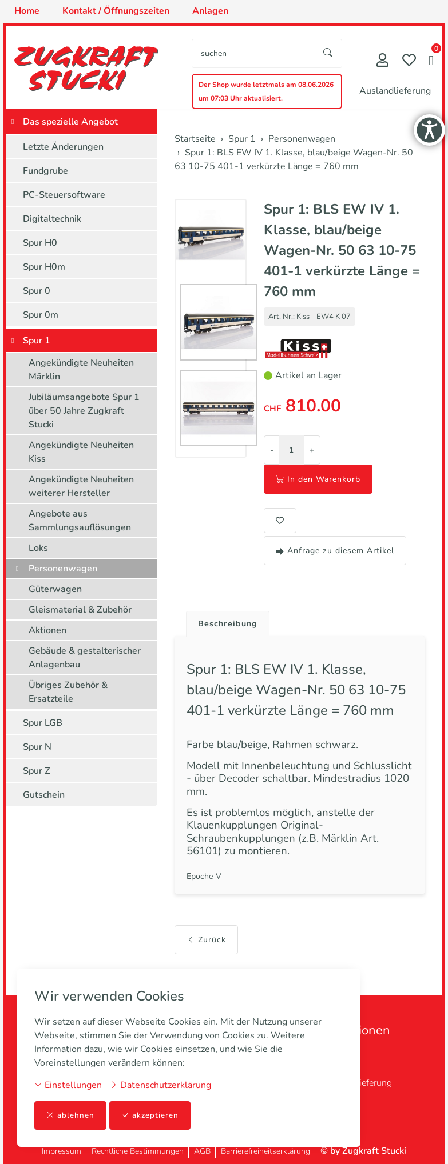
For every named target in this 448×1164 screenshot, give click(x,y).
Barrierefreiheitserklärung (265, 1151)
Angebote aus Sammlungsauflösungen (80, 520)
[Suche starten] (328, 53)
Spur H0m (44, 267)
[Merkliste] (409, 61)
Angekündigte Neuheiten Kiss (81, 452)
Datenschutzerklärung (160, 1084)
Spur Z (36, 771)
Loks (38, 548)
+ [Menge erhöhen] (312, 450)
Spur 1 (36, 340)
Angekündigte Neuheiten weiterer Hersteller (81, 486)
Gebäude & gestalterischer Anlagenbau (85, 658)
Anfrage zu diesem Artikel (335, 550)
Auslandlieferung (395, 91)
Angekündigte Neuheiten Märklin (81, 370)
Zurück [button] (206, 958)
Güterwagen (55, 589)
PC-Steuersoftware (64, 195)
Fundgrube (45, 171)
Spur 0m (40, 315)
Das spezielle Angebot (70, 121)
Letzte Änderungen (63, 147)
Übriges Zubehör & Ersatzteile (68, 692)
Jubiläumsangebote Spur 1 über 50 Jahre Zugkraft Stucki (84, 411)
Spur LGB (42, 723)
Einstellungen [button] (68, 1084)
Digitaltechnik (52, 219)
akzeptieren (151, 1115)
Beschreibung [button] (230, 624)
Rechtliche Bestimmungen (138, 1151)
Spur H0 (40, 243)
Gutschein (44, 795)
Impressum (61, 1151)
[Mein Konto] (382, 61)
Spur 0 (36, 291)
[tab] (226, 621)
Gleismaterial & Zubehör (80, 609)
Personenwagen (63, 568)
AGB (202, 1151)
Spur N (37, 747)
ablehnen (70, 1115)
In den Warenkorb (318, 479)
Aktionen (47, 630)
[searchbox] (253, 53)
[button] (431, 62)
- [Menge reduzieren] (271, 450)
